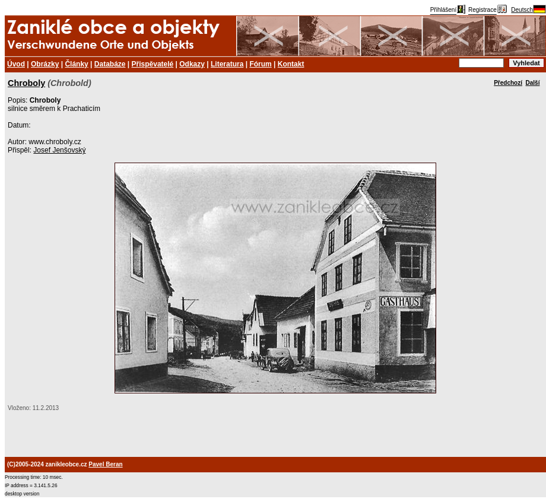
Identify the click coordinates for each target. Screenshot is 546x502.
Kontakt (291, 64)
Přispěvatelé (153, 64)
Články (76, 64)
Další (533, 83)
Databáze (110, 64)
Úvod (16, 64)
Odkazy (192, 64)
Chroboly (26, 83)
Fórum (260, 64)
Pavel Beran (105, 464)
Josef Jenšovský (59, 150)
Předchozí (508, 83)
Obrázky (45, 64)
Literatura (227, 64)
